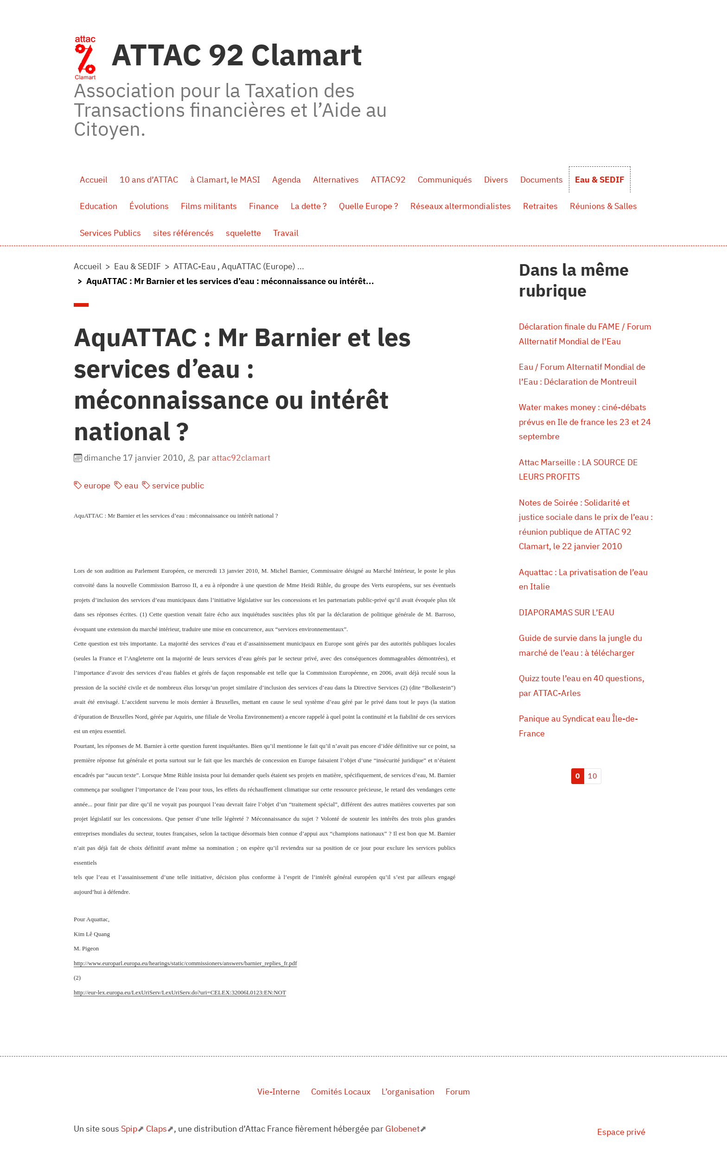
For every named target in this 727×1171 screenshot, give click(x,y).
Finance (264, 206)
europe (92, 485)
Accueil (94, 179)
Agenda (286, 179)
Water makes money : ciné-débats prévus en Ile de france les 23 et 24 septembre (585, 422)
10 (592, 775)
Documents (541, 179)
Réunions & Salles (603, 206)
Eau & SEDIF (600, 179)
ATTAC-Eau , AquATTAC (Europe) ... (238, 266)
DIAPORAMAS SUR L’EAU (566, 612)
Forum (458, 1091)
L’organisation (408, 1091)
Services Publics (110, 233)
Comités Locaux (340, 1091)
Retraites (540, 206)
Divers (496, 179)
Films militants (209, 206)
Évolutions (149, 206)
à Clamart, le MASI (225, 179)
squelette (243, 233)
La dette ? (309, 206)
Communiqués (445, 179)
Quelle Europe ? (368, 206)
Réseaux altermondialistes (460, 206)
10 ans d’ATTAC (149, 179)
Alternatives (336, 179)
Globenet (402, 1128)
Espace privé (621, 1132)
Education (98, 206)
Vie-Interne (278, 1091)
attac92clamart (241, 457)
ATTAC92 (388, 179)
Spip (129, 1128)
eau (126, 485)
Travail (286, 233)
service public (173, 485)
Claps (156, 1128)
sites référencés (183, 233)
